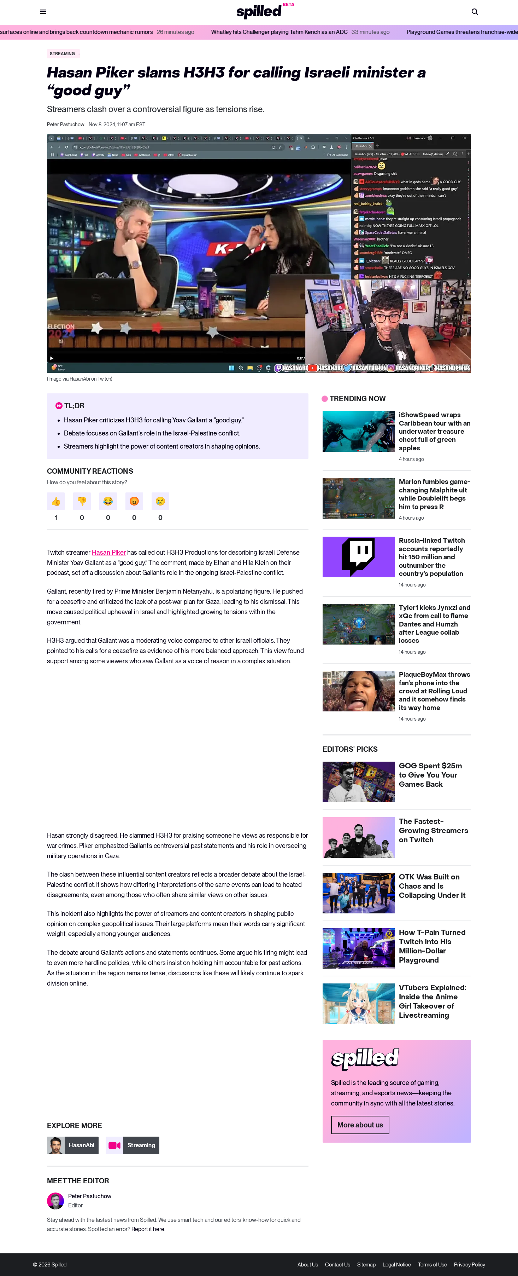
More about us (360, 1125)
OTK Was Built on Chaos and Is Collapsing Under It (432, 886)
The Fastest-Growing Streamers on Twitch (433, 831)
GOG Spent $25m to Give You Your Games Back (430, 775)
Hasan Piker (109, 552)
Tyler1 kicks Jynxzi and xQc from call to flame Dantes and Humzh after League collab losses (435, 624)
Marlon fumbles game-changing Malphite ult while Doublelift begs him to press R (435, 494)
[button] (475, 12)
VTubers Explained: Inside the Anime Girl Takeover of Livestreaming (432, 1001)
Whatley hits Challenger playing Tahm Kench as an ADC (310, 32)
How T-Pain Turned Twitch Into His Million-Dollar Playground (432, 946)
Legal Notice (397, 1264)
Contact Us (337, 1264)
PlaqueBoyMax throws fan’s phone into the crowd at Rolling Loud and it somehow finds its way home (434, 691)
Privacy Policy (469, 1264)
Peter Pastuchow (65, 124)
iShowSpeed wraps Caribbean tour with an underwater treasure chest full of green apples (435, 431)
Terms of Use (432, 1264)
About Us (308, 1264)
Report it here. (148, 1229)
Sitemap (366, 1264)
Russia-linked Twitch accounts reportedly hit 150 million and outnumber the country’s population (432, 557)
